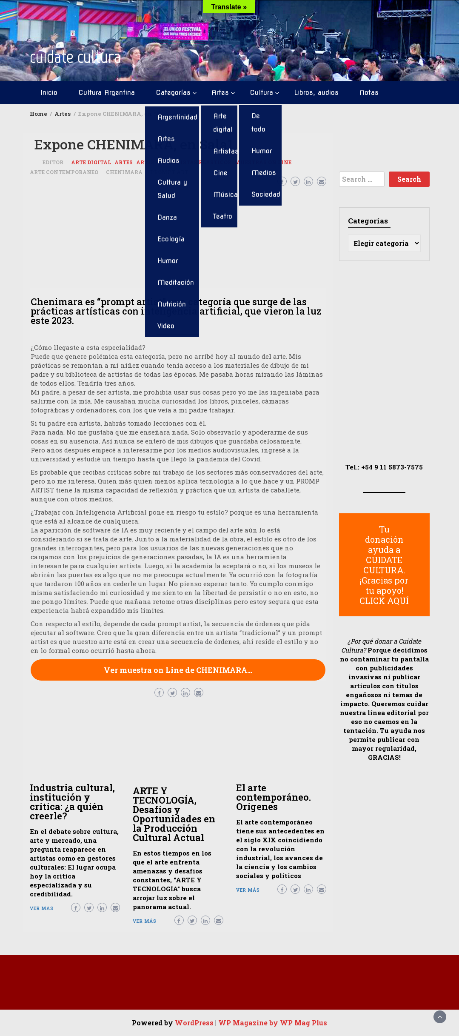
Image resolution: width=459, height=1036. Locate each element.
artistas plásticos (199, 162)
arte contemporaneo (64, 172)
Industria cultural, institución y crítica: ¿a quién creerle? (72, 801)
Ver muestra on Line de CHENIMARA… (178, 670)
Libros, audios (316, 93)
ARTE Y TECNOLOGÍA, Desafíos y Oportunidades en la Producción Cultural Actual (174, 814)
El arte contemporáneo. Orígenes (273, 797)
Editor (53, 162)
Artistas (150, 162)
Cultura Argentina (106, 93)
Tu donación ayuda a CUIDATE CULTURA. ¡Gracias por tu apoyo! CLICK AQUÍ (384, 565)
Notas (369, 93)
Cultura (261, 93)
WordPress (194, 1022)
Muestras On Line (262, 162)
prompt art (169, 172)
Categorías (173, 93)
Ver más (42, 908)
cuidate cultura (75, 57)
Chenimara (124, 172)
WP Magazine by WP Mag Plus (272, 1022)
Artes (220, 93)
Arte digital (91, 162)
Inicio (48, 93)
